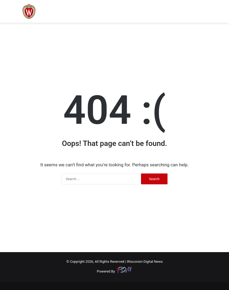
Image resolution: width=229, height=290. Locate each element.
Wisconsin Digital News (145, 262)
